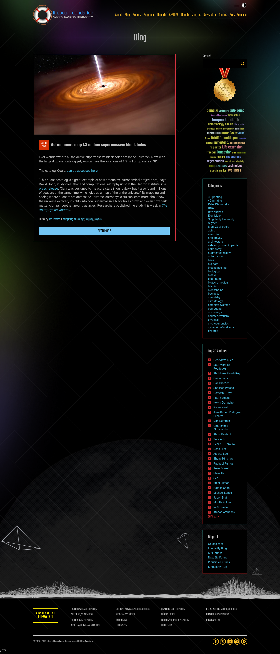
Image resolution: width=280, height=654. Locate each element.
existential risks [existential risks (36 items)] (214, 133)
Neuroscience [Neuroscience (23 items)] (241, 153)
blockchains (215, 290)
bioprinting (215, 278)
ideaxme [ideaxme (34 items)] (209, 143)
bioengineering (217, 267)
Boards (137, 15)
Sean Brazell (221, 468)
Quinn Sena (220, 378)
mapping (89, 219)
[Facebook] (216, 641)
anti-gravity (215, 238)
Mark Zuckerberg (218, 226)
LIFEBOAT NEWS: (123, 609)
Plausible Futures (219, 562)
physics (98, 219)
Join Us (196, 15)
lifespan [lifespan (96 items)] (211, 152)
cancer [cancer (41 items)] (219, 129)
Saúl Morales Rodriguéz (221, 366)
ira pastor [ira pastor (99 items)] (215, 147)
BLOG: (118, 614)
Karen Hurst (220, 407)
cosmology (79, 219)
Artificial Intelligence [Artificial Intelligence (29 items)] (219, 115)
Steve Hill (219, 473)
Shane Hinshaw (223, 458)
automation (215, 256)
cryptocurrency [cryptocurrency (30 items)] (228, 129)
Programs (149, 15)
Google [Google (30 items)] (207, 138)
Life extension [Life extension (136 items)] (232, 147)
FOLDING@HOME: (169, 620)
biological (214, 271)
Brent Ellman (221, 483)
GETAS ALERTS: (213, 609)
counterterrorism (218, 316)
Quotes (223, 15)
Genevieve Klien (223, 360)
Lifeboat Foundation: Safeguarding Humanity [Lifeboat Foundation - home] (63, 15)
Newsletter (209, 15)
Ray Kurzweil (216, 212)
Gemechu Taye (222, 393)
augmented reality (219, 253)
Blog (127, 15)
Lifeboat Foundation (55, 641)
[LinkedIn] (230, 641)
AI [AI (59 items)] (217, 111)
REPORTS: (120, 620)
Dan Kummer (221, 421)
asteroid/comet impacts (223, 245)
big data (213, 264)
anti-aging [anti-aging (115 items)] (236, 110)
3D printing (215, 197)
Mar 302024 (44, 145)
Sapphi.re (89, 641)
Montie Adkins (222, 502)
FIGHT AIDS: (76, 620)
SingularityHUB (217, 566)
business (213, 293)
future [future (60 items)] (233, 133)
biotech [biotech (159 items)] (233, 120)
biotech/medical (218, 282)
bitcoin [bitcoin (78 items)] (229, 124)
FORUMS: (120, 625)
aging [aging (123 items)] (211, 110)
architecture (215, 241)
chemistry (214, 297)
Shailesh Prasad (223, 388)
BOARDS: (210, 614)
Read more (104, 231)
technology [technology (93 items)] (235, 166)
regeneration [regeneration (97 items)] (215, 161)
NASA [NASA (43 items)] (234, 153)
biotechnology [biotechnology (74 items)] (216, 124)
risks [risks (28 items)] (233, 162)
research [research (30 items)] (228, 162)
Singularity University (221, 219)
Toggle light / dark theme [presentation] (244, 5)
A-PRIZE (173, 15)
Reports (161, 15)
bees (211, 260)
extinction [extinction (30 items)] (225, 133)
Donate (185, 15)
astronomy (215, 249)
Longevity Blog (217, 548)
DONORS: (165, 614)
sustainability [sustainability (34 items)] (221, 166)
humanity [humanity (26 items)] (242, 139)
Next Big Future (217, 557)
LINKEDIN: (165, 609)
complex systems (219, 305)
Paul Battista (221, 397)
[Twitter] (223, 641)
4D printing (215, 200)
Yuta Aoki (219, 439)
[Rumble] (244, 641)
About (118, 15)
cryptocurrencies (218, 323)
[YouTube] (237, 641)
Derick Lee (219, 449)
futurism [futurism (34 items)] (241, 133)
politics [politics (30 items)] (213, 157)
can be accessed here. (83, 170)
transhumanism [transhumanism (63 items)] (218, 170)
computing (68, 219)
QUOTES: (165, 625)
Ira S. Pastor (221, 507)
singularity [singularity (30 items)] (240, 162)
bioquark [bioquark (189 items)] (219, 120)
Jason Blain (220, 497)
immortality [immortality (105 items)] (221, 142)
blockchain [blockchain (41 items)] (239, 124)
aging (211, 230)
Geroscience (215, 544)
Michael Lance (222, 492)
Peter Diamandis (218, 204)
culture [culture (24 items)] (237, 129)
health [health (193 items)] (216, 137)
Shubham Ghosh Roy (226, 373)
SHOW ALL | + (213, 516)
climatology (215, 301)
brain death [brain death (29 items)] (211, 129)
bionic (212, 275)
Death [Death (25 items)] (242, 129)
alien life (213, 234)
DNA (211, 208)
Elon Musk (214, 215)
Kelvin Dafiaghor (223, 402)
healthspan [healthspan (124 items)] (230, 138)
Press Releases (238, 15)
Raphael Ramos (223, 463)
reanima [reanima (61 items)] (221, 157)
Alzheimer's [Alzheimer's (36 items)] (224, 111)
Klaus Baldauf (222, 434)
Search (242, 63)
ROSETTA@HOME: (79, 625)
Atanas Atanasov (224, 512)
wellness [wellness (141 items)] (234, 170)
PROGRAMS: (211, 620)
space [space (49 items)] (212, 165)
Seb (215, 478)
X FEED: (74, 614)
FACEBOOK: (76, 609)
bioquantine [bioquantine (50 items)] (234, 115)
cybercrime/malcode (221, 327)
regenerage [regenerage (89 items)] (233, 157)
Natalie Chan (221, 488)
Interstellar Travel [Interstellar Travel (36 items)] (237, 143)
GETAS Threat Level (45, 616)
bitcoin (212, 286)
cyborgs (213, 331)
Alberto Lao (220, 453)
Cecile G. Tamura (224, 444)
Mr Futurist (215, 553)
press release (48, 188)
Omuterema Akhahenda (220, 427)
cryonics (213, 319)
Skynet (212, 223)
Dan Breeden (54, 219)
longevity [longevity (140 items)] (224, 152)
